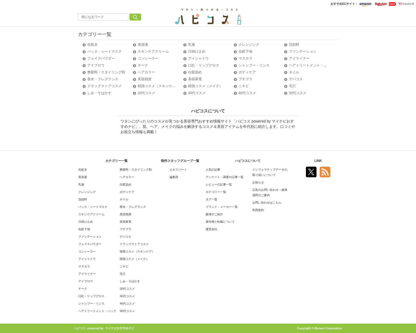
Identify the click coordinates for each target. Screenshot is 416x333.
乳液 (191, 45)
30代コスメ (197, 93)
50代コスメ (297, 93)
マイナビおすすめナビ (119, 328)
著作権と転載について (220, 221)
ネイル (294, 72)
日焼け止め (196, 51)
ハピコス (80, 328)
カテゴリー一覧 (216, 191)
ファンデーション (303, 51)
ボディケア (247, 72)
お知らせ (258, 182)
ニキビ (244, 86)
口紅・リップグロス (203, 65)
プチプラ (245, 79)
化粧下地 (245, 51)
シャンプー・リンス (254, 65)
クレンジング (249, 45)
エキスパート (178, 169)
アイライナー (299, 58)
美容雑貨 (144, 79)
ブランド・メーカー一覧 (222, 206)
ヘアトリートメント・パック (311, 65)
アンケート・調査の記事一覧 (225, 177)
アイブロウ (96, 65)
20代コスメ (146, 93)
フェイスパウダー (101, 58)
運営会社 (211, 229)
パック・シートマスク (104, 51)
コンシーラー (148, 58)
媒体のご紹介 (214, 214)
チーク (143, 65)
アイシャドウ (198, 58)
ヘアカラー (146, 72)
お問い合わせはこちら (266, 202)
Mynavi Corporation (328, 328)
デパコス (296, 79)
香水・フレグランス (102, 79)
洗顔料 (294, 45)
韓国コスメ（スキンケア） (158, 86)
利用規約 (258, 210)
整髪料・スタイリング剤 (106, 72)
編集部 (174, 177)
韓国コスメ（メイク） (205, 86)
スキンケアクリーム (153, 51)
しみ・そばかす (99, 93)
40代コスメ (247, 93)
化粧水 (92, 45)
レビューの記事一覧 (219, 184)
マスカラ (245, 58)
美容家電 (195, 79)
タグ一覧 (211, 199)
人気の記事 (213, 169)
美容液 (143, 45)
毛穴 (292, 86)
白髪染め (195, 72)
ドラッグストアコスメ (104, 86)
